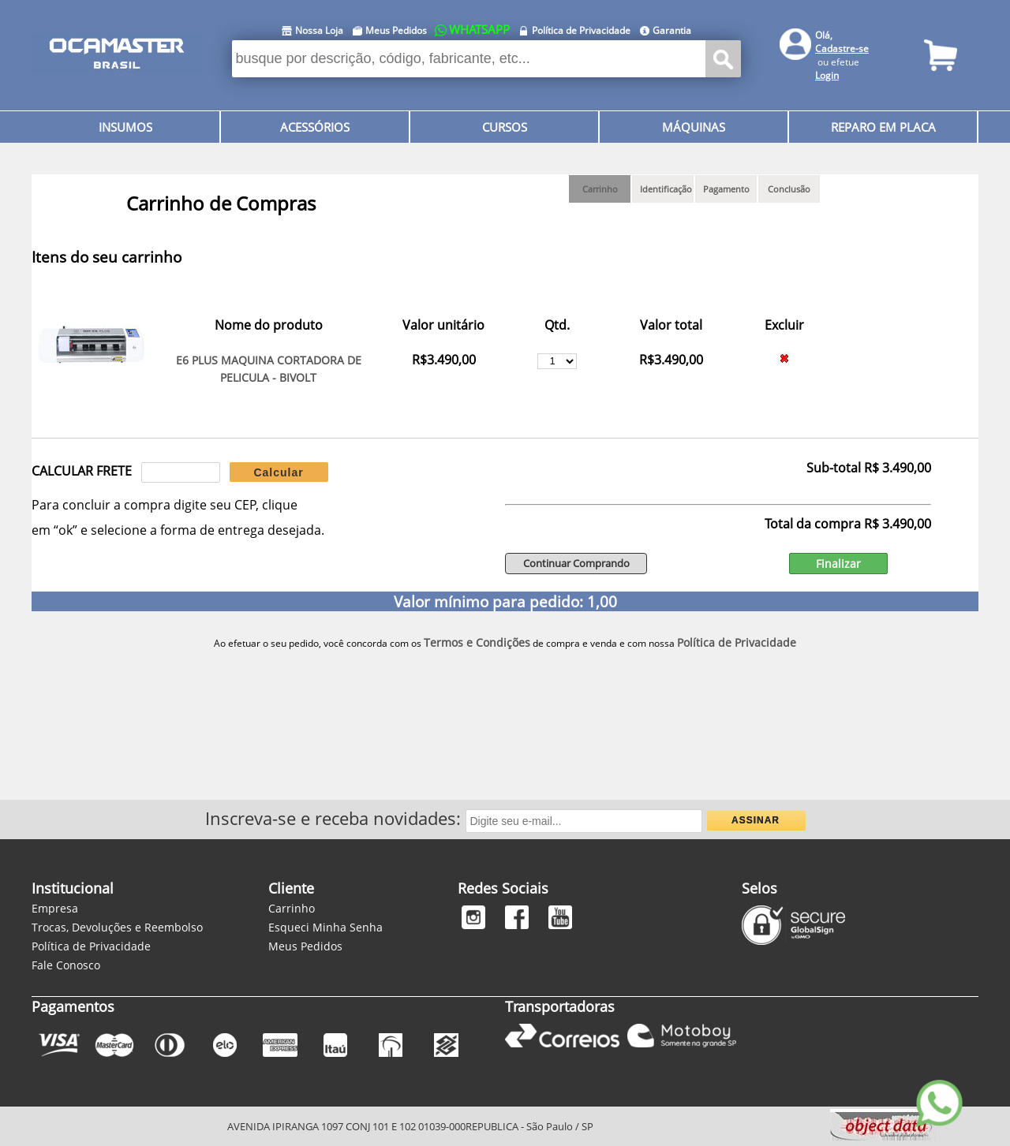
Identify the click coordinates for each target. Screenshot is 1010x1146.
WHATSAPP (479, 29)
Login (827, 75)
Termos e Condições (477, 642)
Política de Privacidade (581, 30)
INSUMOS (125, 127)
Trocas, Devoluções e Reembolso (117, 927)
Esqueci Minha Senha (325, 927)
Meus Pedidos (396, 30)
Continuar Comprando (576, 563)
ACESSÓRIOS (315, 127)
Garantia (672, 30)
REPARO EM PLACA (883, 127)
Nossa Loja (319, 30)
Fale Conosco (66, 964)
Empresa (55, 908)
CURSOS (504, 127)
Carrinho (291, 908)
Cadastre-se (842, 48)
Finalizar (838, 563)
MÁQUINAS (693, 127)
